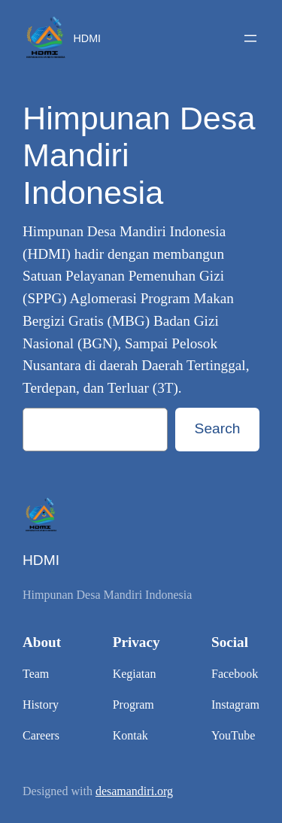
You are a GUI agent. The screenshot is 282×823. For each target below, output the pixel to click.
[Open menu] (250, 38)
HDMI (88, 38)
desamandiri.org (134, 791)
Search (218, 428)
